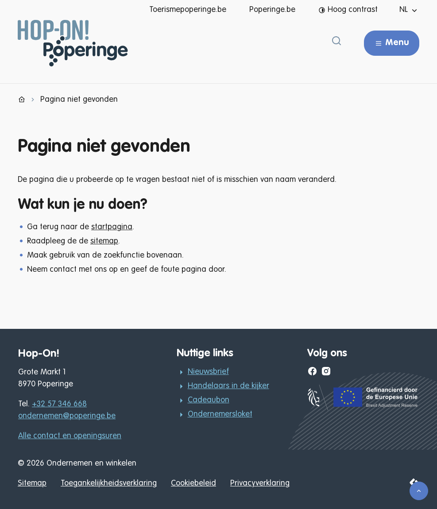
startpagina (111, 227)
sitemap (104, 241)
